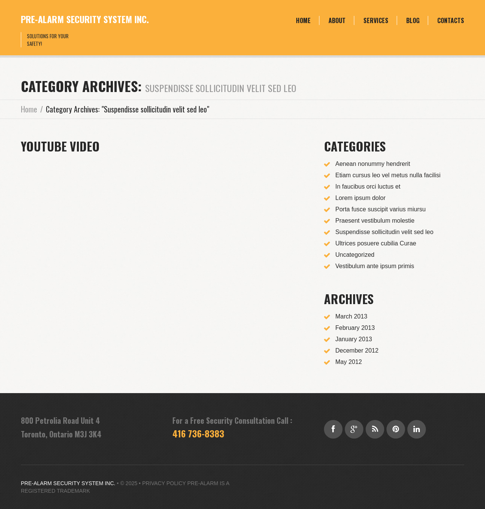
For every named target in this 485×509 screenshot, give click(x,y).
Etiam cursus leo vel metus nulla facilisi (387, 175)
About (337, 20)
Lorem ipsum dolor (360, 198)
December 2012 (357, 350)
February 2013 (355, 328)
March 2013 (351, 316)
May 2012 (348, 362)
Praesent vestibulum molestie (375, 220)
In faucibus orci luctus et (368, 186)
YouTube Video (60, 146)
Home (303, 20)
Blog (412, 20)
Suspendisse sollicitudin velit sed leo (384, 232)
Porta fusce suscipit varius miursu (380, 209)
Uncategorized (354, 254)
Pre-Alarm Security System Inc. (85, 19)
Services (375, 20)
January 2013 (353, 339)
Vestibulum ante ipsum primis (374, 266)
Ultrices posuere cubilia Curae (375, 243)
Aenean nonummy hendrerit (372, 164)
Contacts (450, 20)
